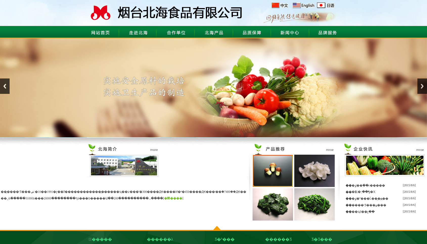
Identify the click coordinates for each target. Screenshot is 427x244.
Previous (5, 86)
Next (422, 86)
